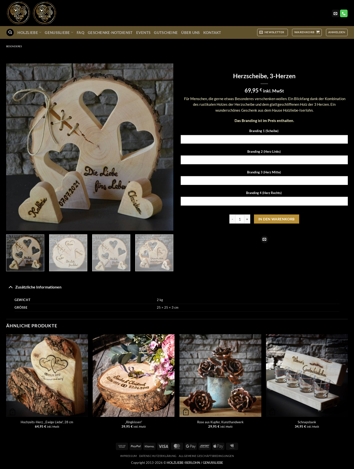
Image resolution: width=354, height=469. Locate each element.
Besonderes (14, 46)
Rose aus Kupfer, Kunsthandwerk (220, 422)
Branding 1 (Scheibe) (264, 131)
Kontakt (212, 32)
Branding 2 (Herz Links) (264, 151)
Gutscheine (166, 32)
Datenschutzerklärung (158, 455)
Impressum (128, 455)
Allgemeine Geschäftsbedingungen (206, 455)
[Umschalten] (10, 287)
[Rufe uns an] (343, 13)
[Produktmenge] (239, 219)
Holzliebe (29, 32)
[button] (272, 32)
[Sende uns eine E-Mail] (335, 13)
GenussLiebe (59, 32)
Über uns (190, 32)
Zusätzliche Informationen (33, 287)
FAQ (80, 32)
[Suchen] (10, 32)
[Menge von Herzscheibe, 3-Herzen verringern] (232, 219)
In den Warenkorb (276, 219)
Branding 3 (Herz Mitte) (264, 172)
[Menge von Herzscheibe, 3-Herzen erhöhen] (247, 219)
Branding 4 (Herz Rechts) (264, 193)
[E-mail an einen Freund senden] (264, 239)
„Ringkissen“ (133, 422)
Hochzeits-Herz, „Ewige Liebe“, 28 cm (47, 422)
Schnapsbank (307, 422)
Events (143, 32)
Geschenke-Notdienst (110, 32)
